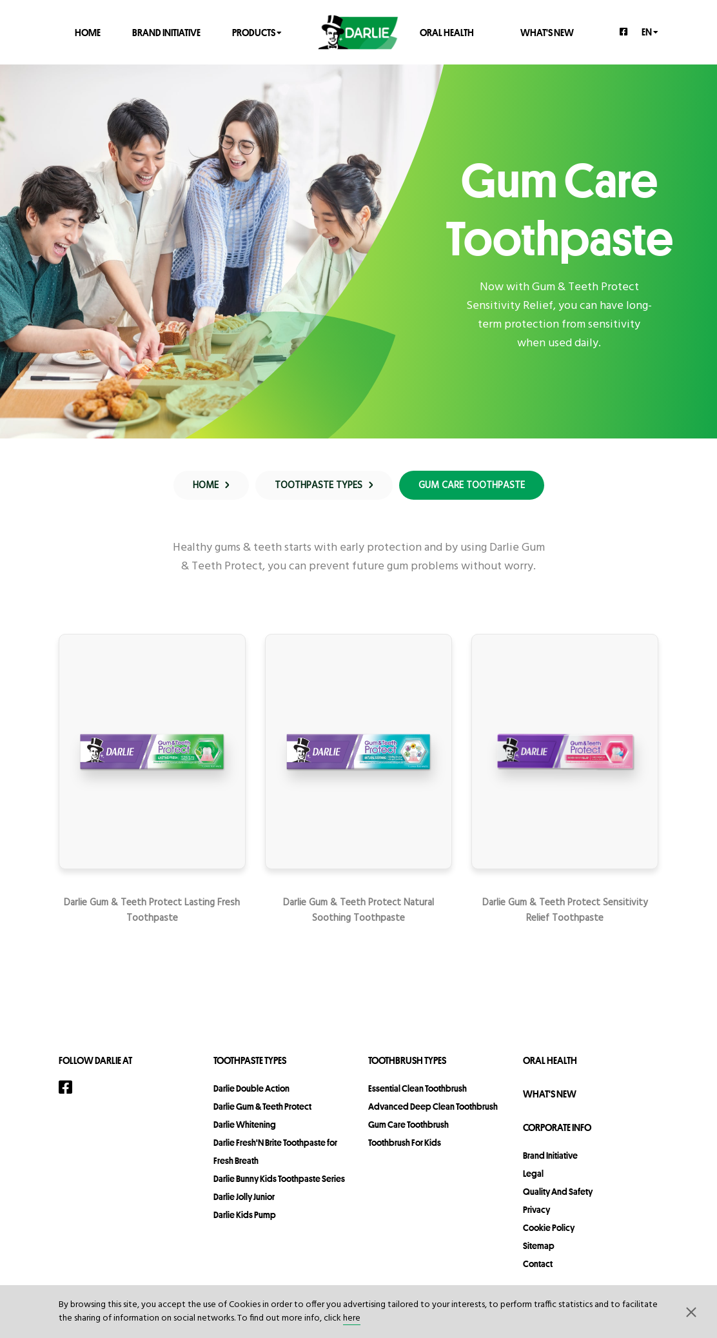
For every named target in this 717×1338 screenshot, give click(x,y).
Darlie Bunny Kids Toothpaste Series (279, 1179)
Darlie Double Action (251, 1088)
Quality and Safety (558, 1191)
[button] (691, 1311)
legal (533, 1173)
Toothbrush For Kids (404, 1142)
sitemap (539, 1246)
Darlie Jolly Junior (244, 1197)
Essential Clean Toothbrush (417, 1088)
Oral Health (447, 31)
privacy (536, 1210)
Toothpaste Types (249, 1060)
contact (538, 1264)
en (650, 31)
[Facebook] (624, 31)
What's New (547, 31)
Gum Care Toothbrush (408, 1124)
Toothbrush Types (407, 1060)
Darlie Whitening (244, 1124)
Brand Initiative (166, 31)
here (351, 1318)
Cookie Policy (549, 1228)
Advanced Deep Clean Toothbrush (433, 1106)
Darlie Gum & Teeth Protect (262, 1106)
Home (88, 31)
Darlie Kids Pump (244, 1215)
